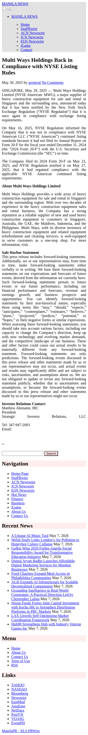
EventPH (18, 723)
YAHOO (17, 685)
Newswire (19, 698)
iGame (26, 46)
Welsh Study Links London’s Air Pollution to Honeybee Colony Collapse (45, 542)
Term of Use (20, 661)
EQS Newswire (32, 41)
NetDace (17, 710)
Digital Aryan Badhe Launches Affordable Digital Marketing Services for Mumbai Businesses (43, 565)
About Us (18, 511)
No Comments (53, 83)
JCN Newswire (32, 37)
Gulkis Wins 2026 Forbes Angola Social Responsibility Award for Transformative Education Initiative (42, 552)
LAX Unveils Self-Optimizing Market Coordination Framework (40, 618)
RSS (14, 665)
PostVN (17, 715)
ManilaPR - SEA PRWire (21, 731)
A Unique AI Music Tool (30, 536)
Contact (26, 50)
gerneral (34, 83)
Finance (17, 499)
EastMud (18, 702)
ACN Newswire (33, 33)
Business (18, 503)
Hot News (18, 495)
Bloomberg (19, 693)
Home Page (20, 474)
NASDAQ (19, 689)
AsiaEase (18, 706)
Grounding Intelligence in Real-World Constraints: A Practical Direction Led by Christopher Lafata (42, 594)
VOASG (17, 719)
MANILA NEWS (15, 4)
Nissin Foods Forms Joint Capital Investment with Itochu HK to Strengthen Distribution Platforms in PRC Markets (45, 607)
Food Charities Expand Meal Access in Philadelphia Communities (40, 576)
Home (25, 24)
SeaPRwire (29, 29)
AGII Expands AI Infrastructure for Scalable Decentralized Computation (44, 584)
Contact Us (19, 516)
